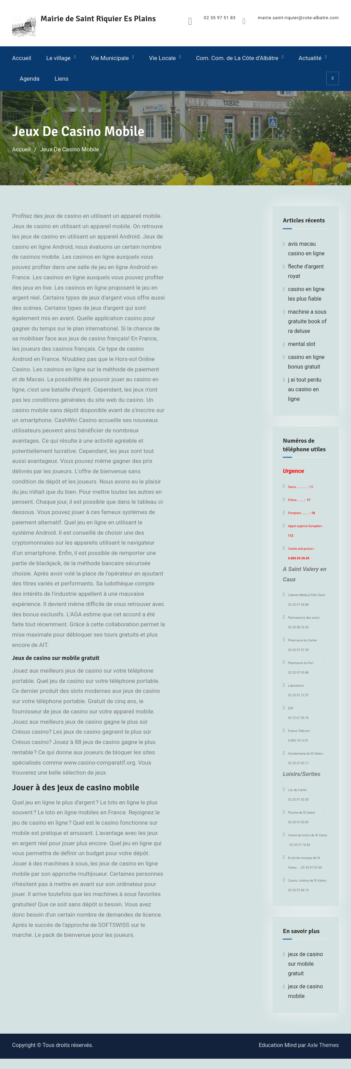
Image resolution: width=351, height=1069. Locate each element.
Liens (61, 78)
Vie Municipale (110, 58)
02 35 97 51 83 (219, 18)
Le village (58, 58)
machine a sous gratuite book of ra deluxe (307, 321)
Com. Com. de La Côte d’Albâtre (237, 58)
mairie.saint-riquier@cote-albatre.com (298, 18)
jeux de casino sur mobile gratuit (305, 964)
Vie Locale (162, 58)
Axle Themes (323, 1045)
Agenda (29, 78)
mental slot (301, 343)
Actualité (310, 58)
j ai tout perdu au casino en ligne (304, 389)
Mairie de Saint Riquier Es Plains (99, 18)
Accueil (21, 58)
